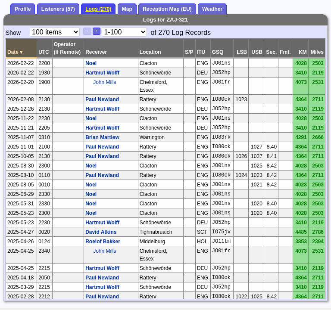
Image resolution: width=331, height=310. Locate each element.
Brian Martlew (102, 137)
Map (127, 9)
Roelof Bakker (102, 242)
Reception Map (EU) (167, 9)
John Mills (104, 82)
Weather (212, 9)
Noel (91, 63)
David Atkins (100, 232)
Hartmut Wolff (102, 73)
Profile (23, 9)
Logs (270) (98, 9)
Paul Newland (102, 99)
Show (13, 32)
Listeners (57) (58, 9)
